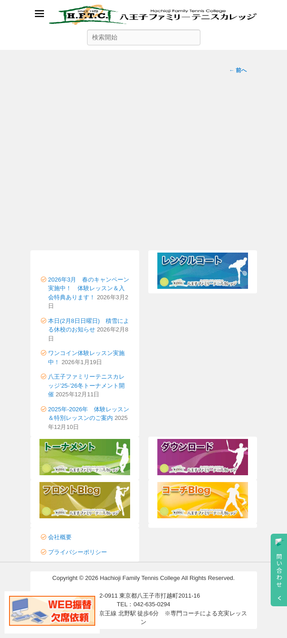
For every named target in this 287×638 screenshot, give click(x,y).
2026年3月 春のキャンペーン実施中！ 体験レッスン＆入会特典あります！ (88, 288)
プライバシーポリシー (77, 552)
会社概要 (60, 537)
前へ (238, 70)
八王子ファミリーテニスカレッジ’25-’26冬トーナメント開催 (86, 385)
